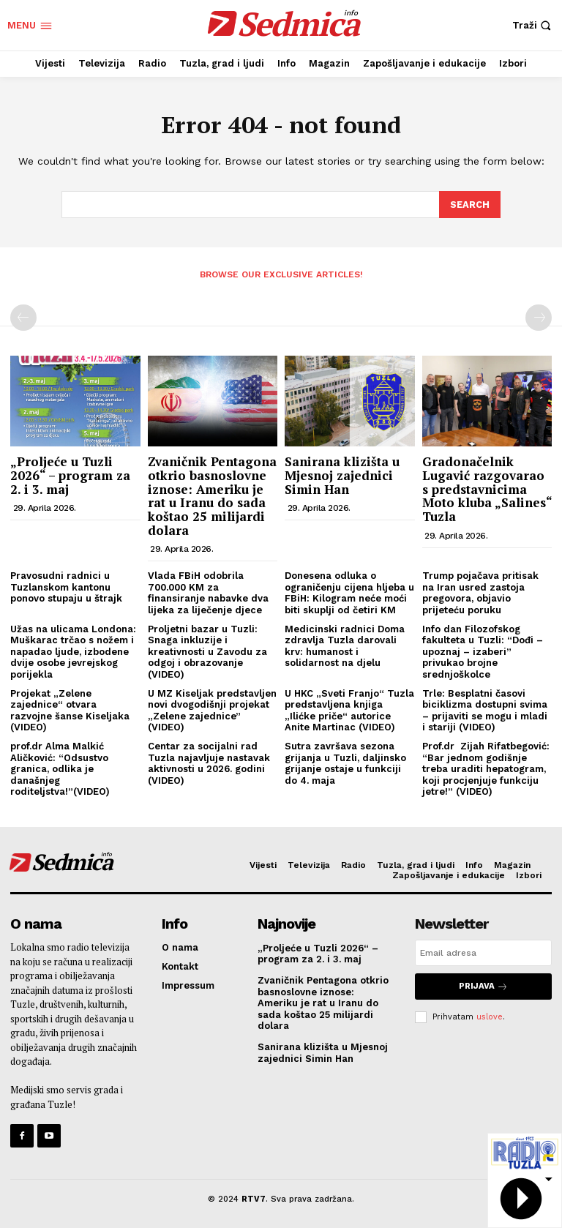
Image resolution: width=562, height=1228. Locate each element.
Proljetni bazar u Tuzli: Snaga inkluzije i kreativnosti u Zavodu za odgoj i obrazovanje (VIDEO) (207, 650)
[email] (483, 951)
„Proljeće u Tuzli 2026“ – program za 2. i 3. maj (70, 474)
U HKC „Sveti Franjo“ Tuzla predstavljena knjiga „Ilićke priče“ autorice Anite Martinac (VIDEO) (349, 709)
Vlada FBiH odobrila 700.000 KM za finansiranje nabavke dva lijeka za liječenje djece (208, 592)
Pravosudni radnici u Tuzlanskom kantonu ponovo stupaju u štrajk (66, 586)
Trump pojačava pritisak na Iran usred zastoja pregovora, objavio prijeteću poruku (480, 592)
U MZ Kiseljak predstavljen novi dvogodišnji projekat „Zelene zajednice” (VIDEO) (212, 709)
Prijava (483, 984)
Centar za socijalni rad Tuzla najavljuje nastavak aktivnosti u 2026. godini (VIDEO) (209, 762)
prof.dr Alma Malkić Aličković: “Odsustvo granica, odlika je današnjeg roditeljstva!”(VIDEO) (60, 768)
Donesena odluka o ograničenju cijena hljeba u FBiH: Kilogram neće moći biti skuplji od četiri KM (349, 592)
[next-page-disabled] (538, 317)
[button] (533, 25)
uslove (489, 1014)
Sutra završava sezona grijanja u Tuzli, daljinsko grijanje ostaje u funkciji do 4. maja (345, 762)
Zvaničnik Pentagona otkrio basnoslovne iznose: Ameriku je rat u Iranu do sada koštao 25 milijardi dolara (212, 494)
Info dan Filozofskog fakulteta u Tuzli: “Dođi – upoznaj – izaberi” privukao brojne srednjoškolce (482, 650)
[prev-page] (23, 317)
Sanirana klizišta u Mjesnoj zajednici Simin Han (342, 474)
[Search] (470, 204)
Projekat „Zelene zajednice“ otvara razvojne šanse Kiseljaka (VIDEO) (70, 709)
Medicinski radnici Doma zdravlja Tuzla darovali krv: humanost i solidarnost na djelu (345, 644)
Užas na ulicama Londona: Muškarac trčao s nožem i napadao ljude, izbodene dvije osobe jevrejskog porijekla (73, 650)
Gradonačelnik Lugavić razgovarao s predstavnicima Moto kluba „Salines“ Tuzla (487, 488)
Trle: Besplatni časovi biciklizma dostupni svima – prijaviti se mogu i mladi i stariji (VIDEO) (484, 709)
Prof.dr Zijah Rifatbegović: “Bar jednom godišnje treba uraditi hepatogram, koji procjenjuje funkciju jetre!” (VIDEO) (486, 768)
